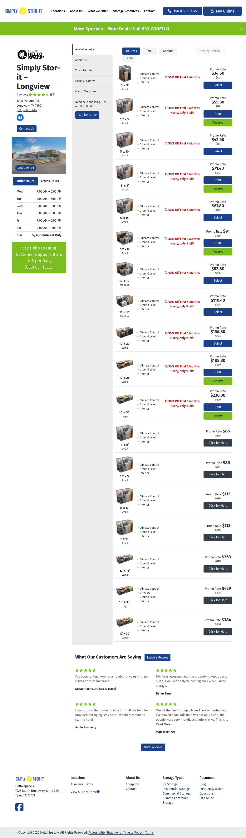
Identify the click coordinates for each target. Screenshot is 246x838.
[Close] (241, 29)
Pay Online (215, 11)
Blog (202, 784)
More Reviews (153, 747)
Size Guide (87, 115)
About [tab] (81, 60)
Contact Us (26, 128)
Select (218, 85)
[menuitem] (60, 11)
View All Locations (85, 792)
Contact (150, 11)
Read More (163, 724)
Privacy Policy (133, 832)
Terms (149, 832)
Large (129, 58)
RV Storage (170, 784)
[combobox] (210, 51)
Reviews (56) (36, 95)
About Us (77, 11)
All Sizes (131, 51)
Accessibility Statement (104, 832)
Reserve (217, 122)
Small (149, 51)
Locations (59, 11)
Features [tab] (85, 81)
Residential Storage (176, 789)
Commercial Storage (176, 793)
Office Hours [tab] (25, 181)
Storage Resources (127, 11)
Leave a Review (157, 657)
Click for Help (218, 443)
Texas (89, 784)
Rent (218, 114)
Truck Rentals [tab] (83, 70)
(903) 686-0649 (27, 110)
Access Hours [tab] (50, 181)
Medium (168, 51)
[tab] (92, 49)
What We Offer (98, 11)
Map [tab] (85, 91)
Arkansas (77, 784)
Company (132, 784)
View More (26, 167)
